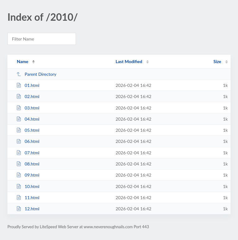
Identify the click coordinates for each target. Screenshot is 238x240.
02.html (27, 96)
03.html (27, 107)
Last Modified (129, 61)
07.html (27, 152)
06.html (27, 141)
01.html (27, 85)
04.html (27, 119)
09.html (27, 175)
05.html (27, 130)
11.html (27, 197)
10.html (27, 186)
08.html (27, 163)
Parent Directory (36, 74)
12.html (27, 208)
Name (22, 61)
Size (217, 61)
